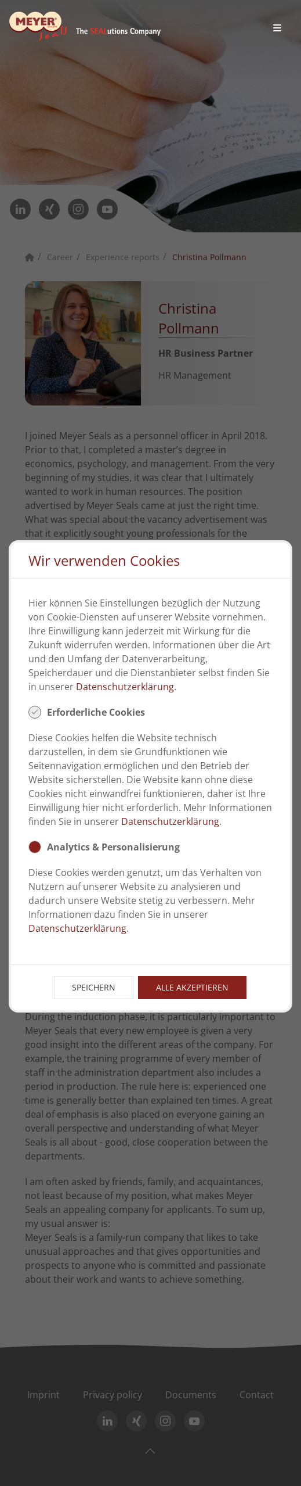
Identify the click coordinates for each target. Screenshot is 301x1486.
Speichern (93, 987)
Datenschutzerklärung (125, 686)
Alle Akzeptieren (192, 987)
